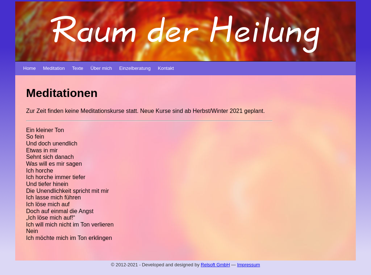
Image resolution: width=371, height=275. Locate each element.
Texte (77, 68)
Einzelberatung (135, 68)
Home (29, 68)
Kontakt (166, 68)
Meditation (54, 68)
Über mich (101, 68)
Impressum (248, 264)
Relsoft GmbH (215, 264)
